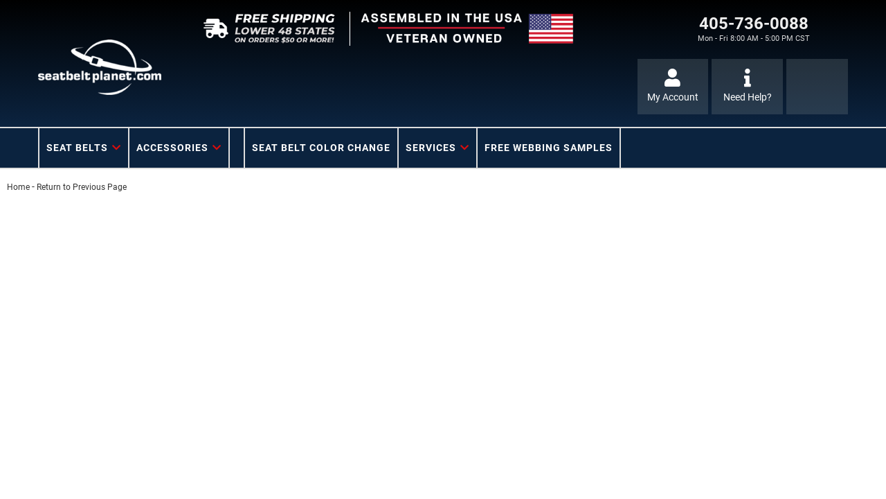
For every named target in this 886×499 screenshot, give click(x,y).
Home (18, 187)
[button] (83, 148)
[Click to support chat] (747, 86)
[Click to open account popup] (673, 86)
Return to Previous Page (82, 187)
